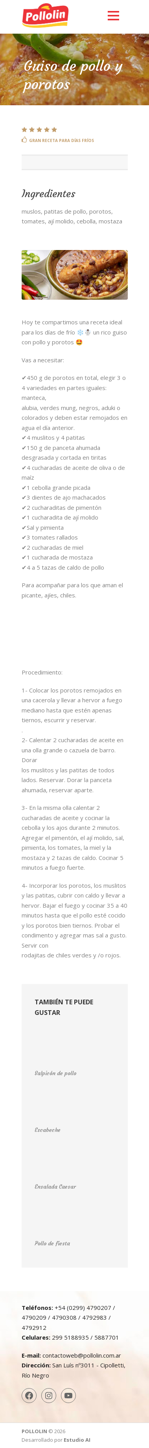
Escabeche (48, 1129)
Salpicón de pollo (55, 1073)
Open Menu (113, 15)
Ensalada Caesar (55, 1186)
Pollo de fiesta (52, 1243)
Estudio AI (77, 1439)
